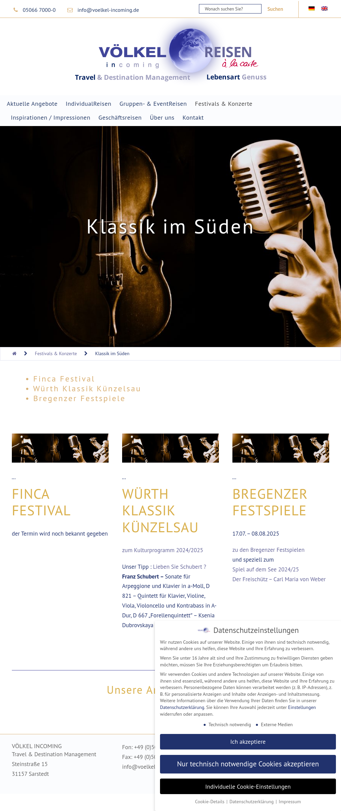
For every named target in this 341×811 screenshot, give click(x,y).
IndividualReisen (88, 103)
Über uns (162, 117)
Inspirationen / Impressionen (50, 117)
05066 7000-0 (39, 9)
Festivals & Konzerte (223, 103)
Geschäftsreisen (120, 117)
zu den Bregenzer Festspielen (268, 550)
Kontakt (193, 117)
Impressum (290, 800)
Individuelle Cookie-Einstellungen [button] (248, 784)
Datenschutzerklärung (182, 705)
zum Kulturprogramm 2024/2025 (162, 550)
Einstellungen (302, 705)
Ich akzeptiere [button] (248, 739)
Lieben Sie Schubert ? (179, 566)
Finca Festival (41, 502)
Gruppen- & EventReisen (153, 103)
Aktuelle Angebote (32, 103)
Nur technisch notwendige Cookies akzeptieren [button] (248, 762)
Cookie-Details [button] (210, 800)
